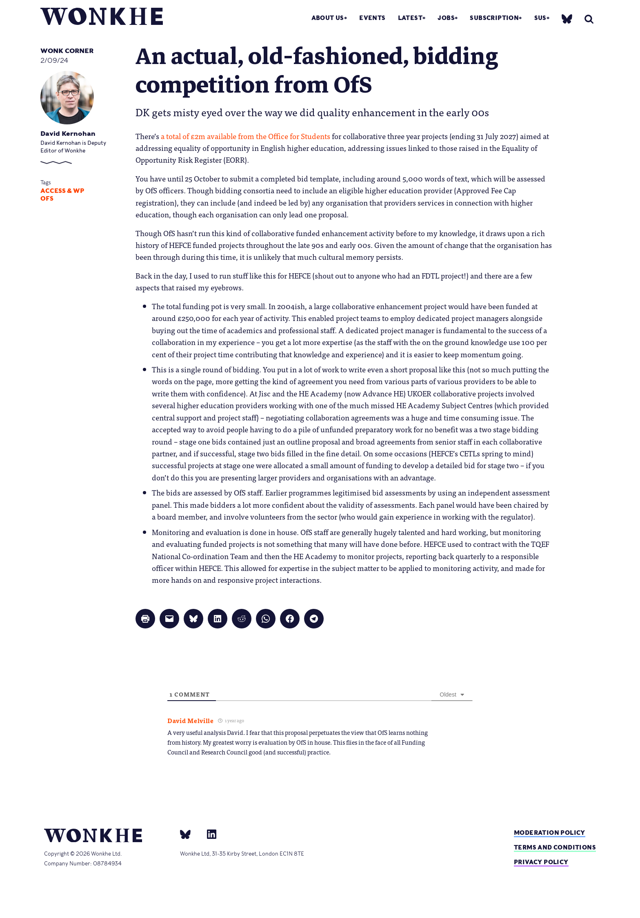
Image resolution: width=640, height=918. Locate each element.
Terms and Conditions (555, 847)
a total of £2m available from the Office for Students (245, 136)
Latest (410, 17)
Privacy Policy (541, 861)
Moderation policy (549, 832)
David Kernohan (68, 133)
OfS (46, 198)
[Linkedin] (208, 834)
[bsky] (567, 18)
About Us (327, 17)
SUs (540, 17)
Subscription (494, 17)
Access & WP (62, 191)
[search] (588, 19)
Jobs (446, 17)
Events (372, 17)
